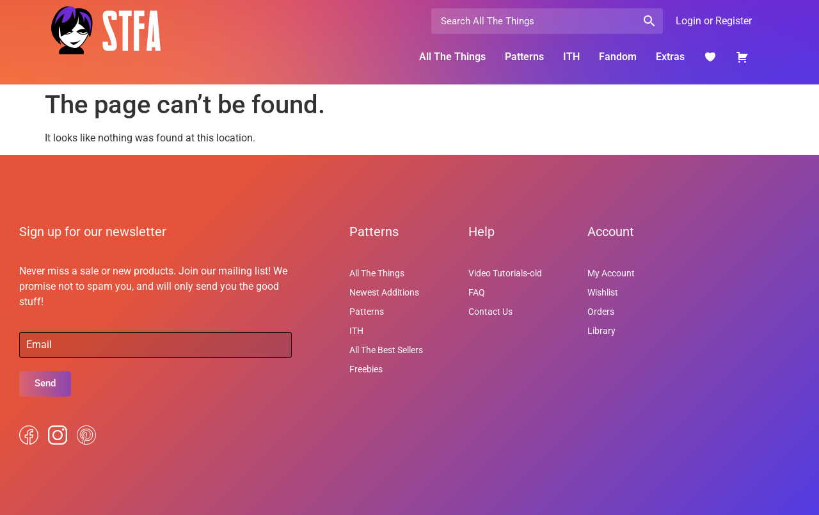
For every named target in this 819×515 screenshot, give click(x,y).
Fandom (618, 57)
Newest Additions (384, 292)
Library (601, 331)
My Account (611, 273)
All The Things (452, 57)
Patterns (524, 57)
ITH (571, 57)
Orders (600, 311)
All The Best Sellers (386, 350)
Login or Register (714, 21)
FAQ (476, 292)
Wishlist (602, 292)
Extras (670, 57)
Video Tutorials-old (505, 273)
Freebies (366, 369)
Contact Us (490, 311)
